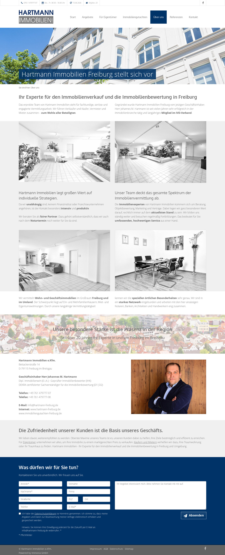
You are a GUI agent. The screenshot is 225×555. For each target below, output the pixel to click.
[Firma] (88, 491)
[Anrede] (40, 484)
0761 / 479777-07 (30, 3)
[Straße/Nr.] (40, 499)
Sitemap (129, 548)
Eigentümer (29, 442)
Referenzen (176, 17)
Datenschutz (116, 548)
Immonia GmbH (40, 552)
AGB (106, 548)
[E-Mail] (88, 507)
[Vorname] (88, 484)
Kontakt (193, 17)
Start (73, 17)
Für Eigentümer (108, 17)
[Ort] (96, 499)
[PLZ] (72, 499)
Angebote (87, 17)
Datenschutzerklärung (45, 513)
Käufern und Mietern (145, 442)
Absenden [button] (196, 515)
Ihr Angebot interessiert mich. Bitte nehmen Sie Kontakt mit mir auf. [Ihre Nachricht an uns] (160, 495)
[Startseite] (40, 17)
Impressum (96, 548)
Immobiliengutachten (135, 17)
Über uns (158, 17)
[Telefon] (40, 507)
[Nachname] (40, 491)
